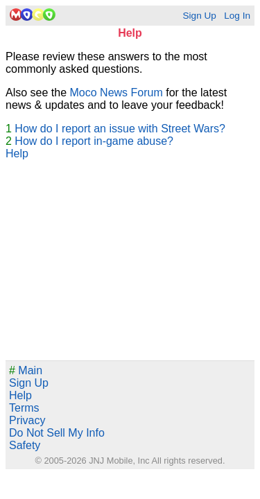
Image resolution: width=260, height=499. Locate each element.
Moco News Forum (116, 92)
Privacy (27, 420)
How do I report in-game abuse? (94, 141)
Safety (24, 445)
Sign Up (199, 15)
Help (17, 153)
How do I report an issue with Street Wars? (120, 128)
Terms (24, 408)
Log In (237, 15)
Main (25, 370)
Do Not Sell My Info (57, 433)
